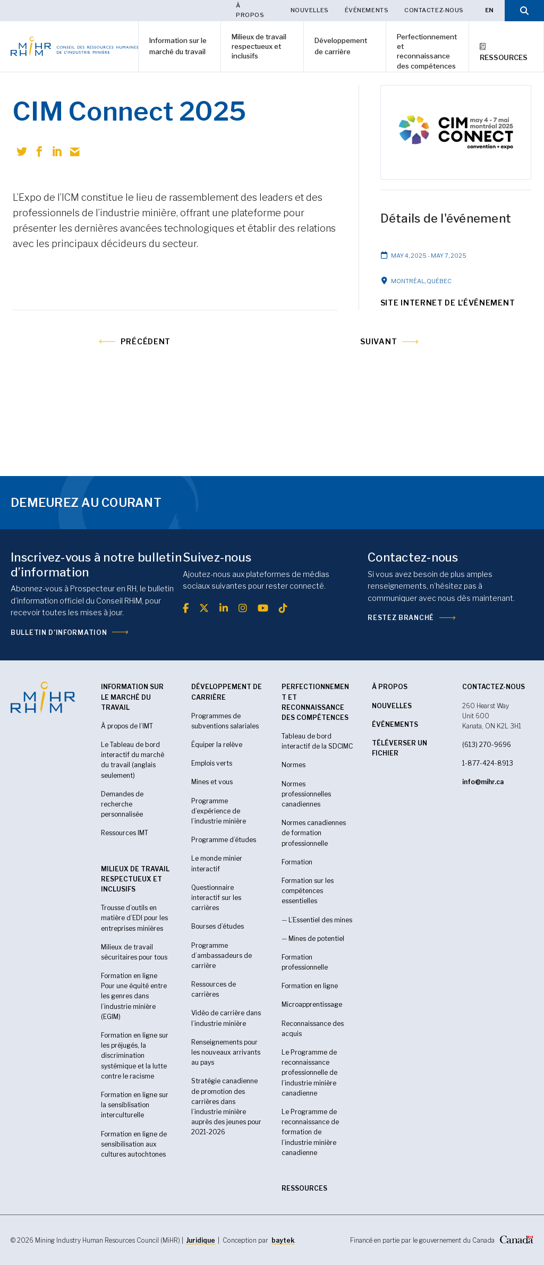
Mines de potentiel (316, 939)
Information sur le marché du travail (178, 46)
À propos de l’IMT (127, 726)
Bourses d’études (217, 926)
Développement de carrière (340, 46)
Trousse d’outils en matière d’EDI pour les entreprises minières (134, 918)
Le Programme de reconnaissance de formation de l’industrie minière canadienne (310, 1132)
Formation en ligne (310, 986)
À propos (250, 10)
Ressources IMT (124, 833)
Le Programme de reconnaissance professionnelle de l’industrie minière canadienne (309, 1072)
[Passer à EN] (489, 10)
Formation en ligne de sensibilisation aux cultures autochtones (134, 1144)
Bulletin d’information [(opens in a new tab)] (59, 632)
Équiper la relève (216, 745)
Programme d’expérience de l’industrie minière (218, 811)
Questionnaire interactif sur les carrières (216, 898)
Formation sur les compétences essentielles (308, 891)
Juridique (200, 1240)
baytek (282, 1240)
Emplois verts (211, 763)
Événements (367, 10)
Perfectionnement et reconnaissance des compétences (427, 51)
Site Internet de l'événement (447, 302)
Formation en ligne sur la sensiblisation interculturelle (134, 1105)
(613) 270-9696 (486, 745)
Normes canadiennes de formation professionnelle (314, 833)
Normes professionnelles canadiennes (306, 794)
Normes (293, 765)
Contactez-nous (434, 10)
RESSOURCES (304, 1188)
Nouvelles (310, 10)
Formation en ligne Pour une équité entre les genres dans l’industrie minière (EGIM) (134, 996)
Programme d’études (223, 840)
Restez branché (401, 618)
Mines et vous (212, 782)
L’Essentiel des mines (320, 920)
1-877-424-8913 (487, 763)
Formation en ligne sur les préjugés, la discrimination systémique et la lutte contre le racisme (134, 1055)
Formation (297, 862)
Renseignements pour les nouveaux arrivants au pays (225, 1052)
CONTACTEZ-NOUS (493, 687)
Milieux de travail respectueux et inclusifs (259, 46)
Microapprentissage (312, 1004)
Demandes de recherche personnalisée (122, 804)
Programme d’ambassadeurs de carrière (221, 955)
